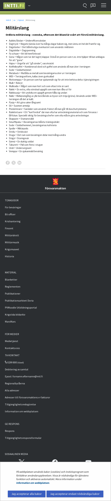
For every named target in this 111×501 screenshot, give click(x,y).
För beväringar (13, 207)
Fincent (9, 228)
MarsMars (10, 321)
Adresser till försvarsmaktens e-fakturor (27, 397)
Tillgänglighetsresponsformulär (23, 437)
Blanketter (11, 279)
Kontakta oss (12, 348)
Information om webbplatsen (32, 482)
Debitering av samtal (16, 369)
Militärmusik (12, 242)
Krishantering (12, 221)
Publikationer (12, 293)
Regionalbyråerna (15, 383)
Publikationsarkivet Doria (19, 300)
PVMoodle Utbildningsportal (21, 307)
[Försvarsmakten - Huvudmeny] (27, 5)
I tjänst (21, 20)
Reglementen (12, 286)
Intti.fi (8, 20)
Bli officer (10, 214)
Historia (9, 256)
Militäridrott (12, 235)
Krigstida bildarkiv (15, 314)
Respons (9, 430)
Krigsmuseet (12, 249)
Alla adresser (12, 390)
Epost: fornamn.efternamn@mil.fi (24, 376)
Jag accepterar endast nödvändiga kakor (74, 493)
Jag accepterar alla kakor (27, 493)
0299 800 (11, 362)
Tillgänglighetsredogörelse (20, 404)
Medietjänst (11, 341)
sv (14, 20)
